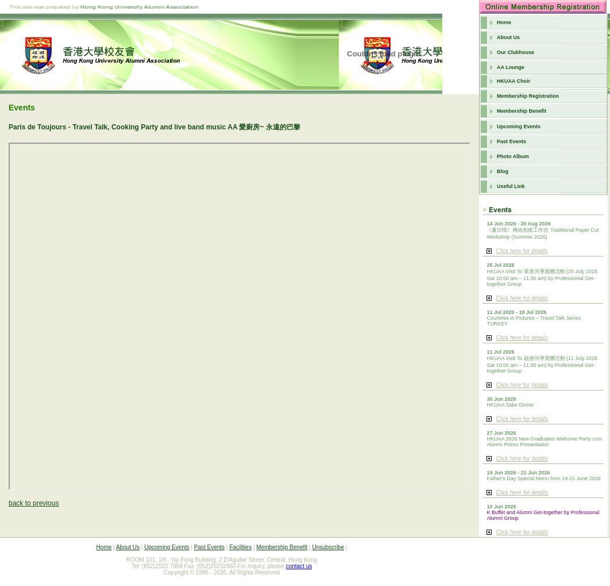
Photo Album (513, 156)
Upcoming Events (518, 126)
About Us (508, 37)
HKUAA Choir (513, 81)
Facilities (240, 547)
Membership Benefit (521, 111)
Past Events (511, 141)
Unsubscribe (328, 547)
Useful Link (511, 186)
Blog (502, 171)
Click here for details (522, 251)
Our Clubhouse (515, 52)
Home (504, 22)
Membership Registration (528, 96)
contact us (299, 566)
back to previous (34, 503)
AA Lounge (510, 67)
